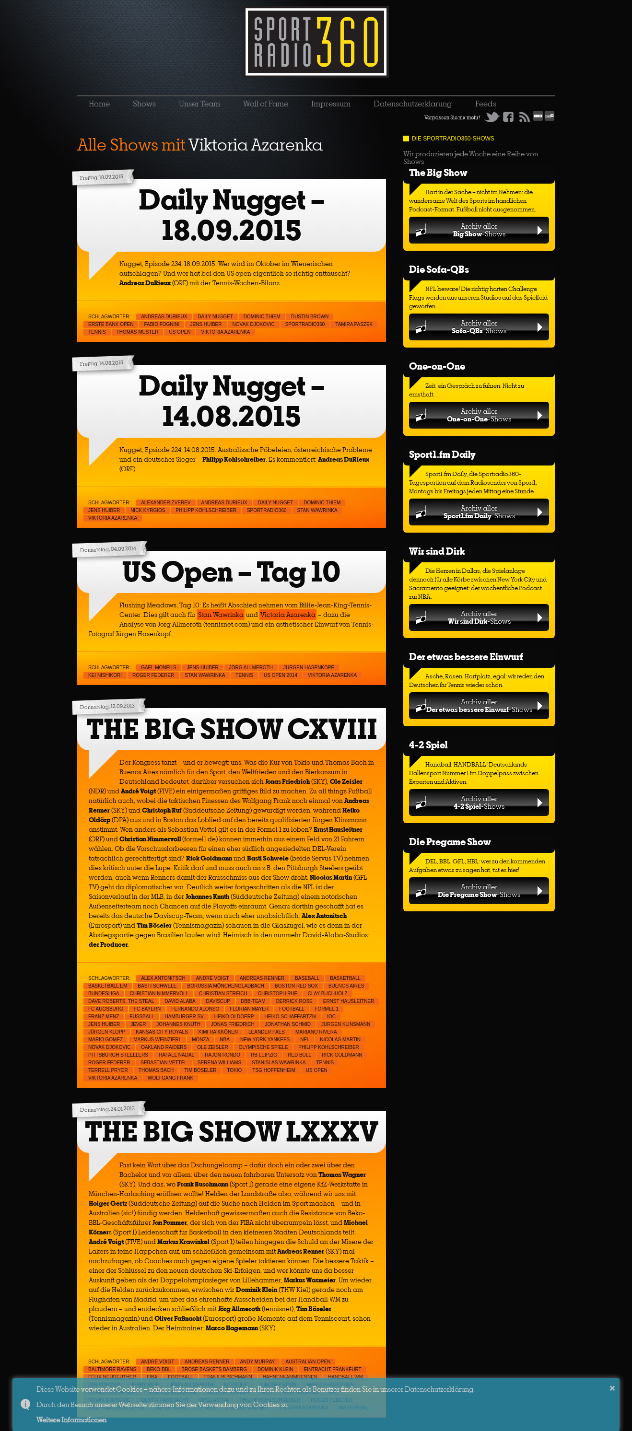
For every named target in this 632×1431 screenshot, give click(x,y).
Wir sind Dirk (437, 551)
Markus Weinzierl (157, 1039)
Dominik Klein (275, 1369)
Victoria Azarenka (288, 614)
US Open (179, 332)
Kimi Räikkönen (218, 1032)
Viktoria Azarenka (225, 332)
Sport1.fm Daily (442, 454)
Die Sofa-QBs (439, 269)
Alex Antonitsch (163, 978)
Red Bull (299, 1055)
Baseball (307, 978)
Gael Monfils (158, 667)
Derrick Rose (294, 1001)
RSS (524, 116)
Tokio (234, 1070)
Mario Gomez (105, 1039)
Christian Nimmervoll (158, 993)
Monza (200, 1039)
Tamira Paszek (354, 324)
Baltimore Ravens (112, 1369)
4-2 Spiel (428, 745)
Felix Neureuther (112, 1377)
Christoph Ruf (277, 993)
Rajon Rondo (222, 1055)
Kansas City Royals (162, 1032)
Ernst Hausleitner (349, 1001)
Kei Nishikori (105, 675)
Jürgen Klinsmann (345, 1024)
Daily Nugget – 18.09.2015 (232, 215)
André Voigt (212, 978)
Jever (138, 1024)
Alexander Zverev (165, 502)
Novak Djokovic (254, 324)
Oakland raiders (164, 1047)
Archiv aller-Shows (479, 230)
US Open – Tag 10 (231, 571)
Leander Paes (266, 1032)
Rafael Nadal (176, 1055)
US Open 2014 (280, 675)
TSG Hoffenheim (273, 1070)
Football (291, 1009)
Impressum (331, 103)
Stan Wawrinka (317, 510)
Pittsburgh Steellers (118, 1055)
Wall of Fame (265, 103)
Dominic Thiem (262, 316)
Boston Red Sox (296, 986)
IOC (331, 1016)
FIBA (152, 1377)
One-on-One (437, 366)
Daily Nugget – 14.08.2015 (232, 401)
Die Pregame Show (450, 842)
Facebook (508, 116)
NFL (304, 1039)
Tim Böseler (200, 1070)
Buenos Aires (346, 986)
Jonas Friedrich (233, 1024)
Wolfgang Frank (170, 1078)
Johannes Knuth (178, 1024)
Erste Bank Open (110, 324)
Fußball (141, 1016)
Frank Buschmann (228, 1377)
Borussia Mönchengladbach (225, 986)
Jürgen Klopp (106, 1032)
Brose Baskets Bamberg (214, 1369)
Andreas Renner (262, 978)
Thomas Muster (138, 332)
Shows (144, 103)
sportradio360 (305, 324)
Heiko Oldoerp (234, 1016)
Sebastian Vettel (163, 1062)
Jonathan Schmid (288, 1024)
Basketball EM (107, 986)
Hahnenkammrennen (290, 1377)
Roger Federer (153, 675)
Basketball (345, 978)
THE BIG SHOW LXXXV (231, 1131)
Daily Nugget (215, 316)
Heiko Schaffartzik (291, 1016)
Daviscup (218, 1001)
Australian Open (307, 1361)
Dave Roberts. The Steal (121, 1001)
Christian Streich (223, 993)
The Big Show (438, 172)
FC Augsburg (105, 1009)
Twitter (492, 116)
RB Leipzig (264, 1055)
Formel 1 (327, 1009)
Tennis (97, 332)
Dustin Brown (309, 316)
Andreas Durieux (164, 316)
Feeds (485, 103)
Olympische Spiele (263, 1047)
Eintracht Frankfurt (332, 1369)
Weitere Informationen (71, 1420)
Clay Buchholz (328, 993)
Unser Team (199, 103)
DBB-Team (253, 1001)
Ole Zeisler (212, 1047)
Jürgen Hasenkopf (308, 667)
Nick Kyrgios (147, 510)
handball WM (345, 1377)
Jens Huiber (206, 324)
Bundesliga (103, 993)
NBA (225, 1039)
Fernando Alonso (195, 1009)
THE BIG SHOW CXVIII (231, 729)
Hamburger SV (184, 1016)
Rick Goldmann (342, 1055)
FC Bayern (147, 1009)
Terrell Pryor (108, 1070)
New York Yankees (265, 1039)
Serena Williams (219, 1062)
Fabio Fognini (161, 324)
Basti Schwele (157, 986)
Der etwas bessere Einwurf (466, 656)
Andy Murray (257, 1361)
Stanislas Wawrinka (278, 1062)
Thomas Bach (156, 1070)
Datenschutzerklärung (413, 103)
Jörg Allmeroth (251, 667)
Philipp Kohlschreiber (206, 510)
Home (99, 103)
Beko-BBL (159, 1369)
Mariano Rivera (316, 1032)
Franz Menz (103, 1016)
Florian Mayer (249, 1009)
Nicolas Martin (340, 1039)
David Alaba (179, 1001)
